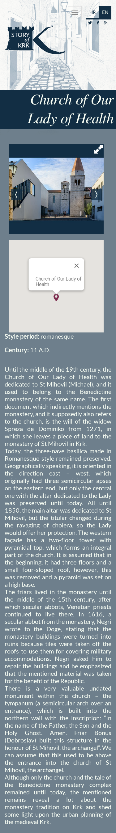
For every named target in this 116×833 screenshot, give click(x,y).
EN (105, 12)
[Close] (76, 265)
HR (92, 12)
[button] (56, 297)
